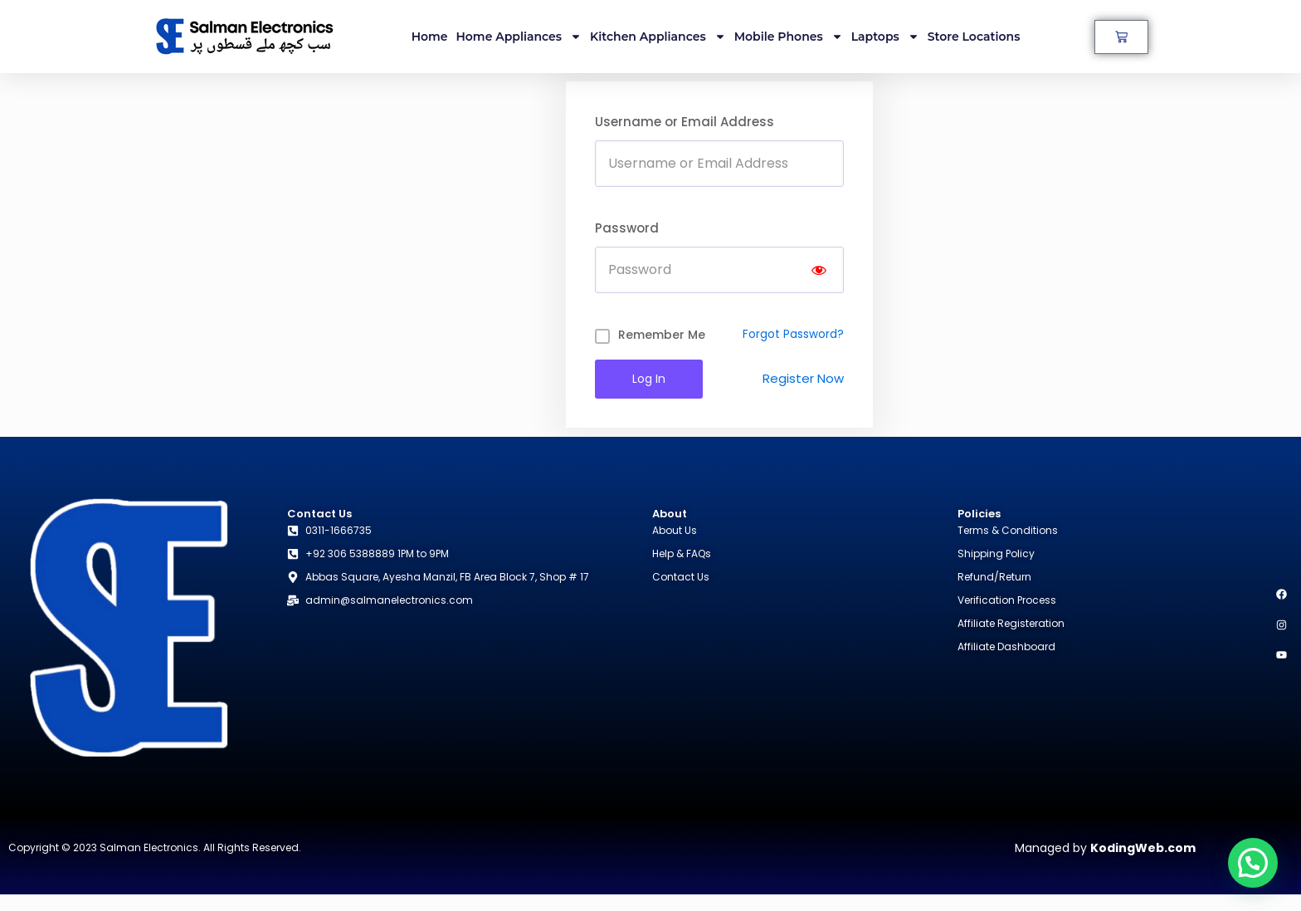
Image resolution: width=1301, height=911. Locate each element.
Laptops (885, 36)
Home (430, 36)
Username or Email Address (684, 121)
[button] (1253, 863)
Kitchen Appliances (658, 36)
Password (627, 228)
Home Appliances (519, 36)
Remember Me (661, 334)
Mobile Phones (788, 36)
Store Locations (974, 36)
